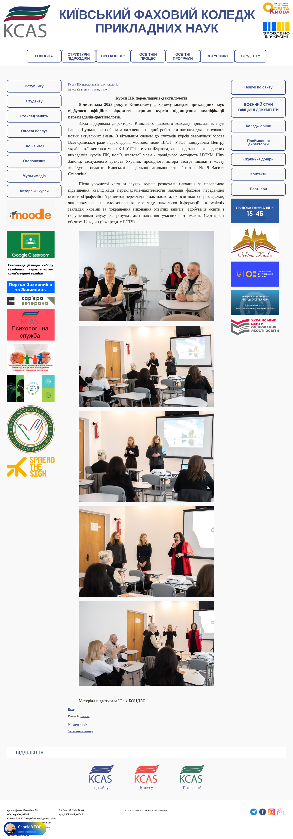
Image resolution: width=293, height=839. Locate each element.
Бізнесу (146, 776)
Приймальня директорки (258, 142)
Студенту (34, 101)
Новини (84, 716)
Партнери (258, 189)
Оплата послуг (34, 131)
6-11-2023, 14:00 (97, 89)
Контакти (258, 174)
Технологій (191, 776)
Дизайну (101, 776)
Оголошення (34, 161)
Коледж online (258, 126)
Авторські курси (34, 191)
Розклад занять (34, 116)
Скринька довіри (258, 159)
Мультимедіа (34, 176)
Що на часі (34, 146)
